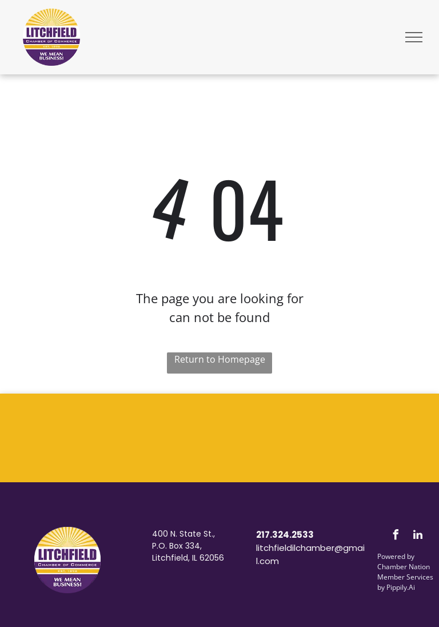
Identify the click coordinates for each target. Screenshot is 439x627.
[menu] (414, 37)
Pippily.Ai (400, 587)
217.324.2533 (285, 535)
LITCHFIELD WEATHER (219, 436)
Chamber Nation (403, 567)
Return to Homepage (219, 359)
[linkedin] (418, 536)
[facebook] (396, 536)
